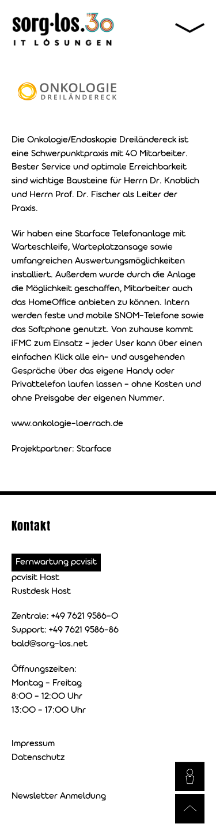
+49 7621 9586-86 (84, 630)
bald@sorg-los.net (50, 644)
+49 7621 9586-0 (84, 616)
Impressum (33, 744)
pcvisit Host (35, 578)
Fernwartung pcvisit (56, 562)
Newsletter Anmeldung (59, 796)
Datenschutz (38, 758)
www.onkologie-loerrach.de (67, 424)
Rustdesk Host (41, 592)
